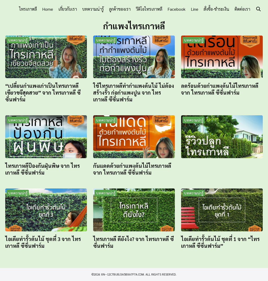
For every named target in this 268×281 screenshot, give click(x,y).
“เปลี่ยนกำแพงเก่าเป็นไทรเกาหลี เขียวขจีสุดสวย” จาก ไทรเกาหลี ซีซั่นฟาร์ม (43, 92)
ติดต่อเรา (242, 9)
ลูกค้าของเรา (120, 9)
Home (47, 9)
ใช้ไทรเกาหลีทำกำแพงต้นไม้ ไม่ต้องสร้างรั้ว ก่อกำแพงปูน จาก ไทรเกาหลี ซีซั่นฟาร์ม (133, 92)
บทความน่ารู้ (93, 9)
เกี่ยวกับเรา (67, 9)
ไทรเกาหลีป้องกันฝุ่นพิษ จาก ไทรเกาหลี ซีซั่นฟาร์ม (42, 169)
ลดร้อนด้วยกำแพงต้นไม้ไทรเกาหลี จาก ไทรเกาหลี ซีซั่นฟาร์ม (219, 89)
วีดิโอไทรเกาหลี (149, 9)
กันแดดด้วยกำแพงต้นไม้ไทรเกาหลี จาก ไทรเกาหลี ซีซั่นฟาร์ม (132, 169)
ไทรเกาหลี (28, 9)
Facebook (177, 9)
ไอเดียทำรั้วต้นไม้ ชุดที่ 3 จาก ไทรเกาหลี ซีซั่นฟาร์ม (43, 242)
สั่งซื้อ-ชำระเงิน (216, 9)
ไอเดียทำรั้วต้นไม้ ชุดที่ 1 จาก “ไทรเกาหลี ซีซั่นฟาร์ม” (220, 242)
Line (194, 9)
